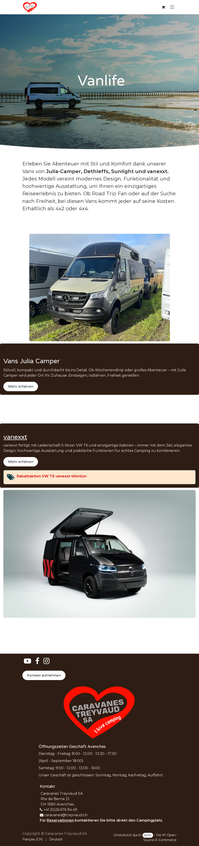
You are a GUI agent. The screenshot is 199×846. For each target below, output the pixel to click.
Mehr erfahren (20, 386)
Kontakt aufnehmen (44, 675)
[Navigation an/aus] (172, 7)
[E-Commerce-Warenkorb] (163, 7)
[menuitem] (32, 839)
